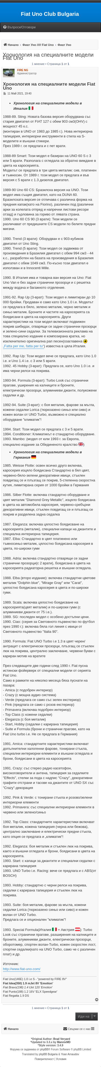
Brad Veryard (61, 1038)
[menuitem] (19, 27)
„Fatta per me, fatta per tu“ (23, 346)
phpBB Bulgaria (48, 1054)
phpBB (44, 1049)
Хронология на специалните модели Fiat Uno (48, 56)
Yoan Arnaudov (70, 1054)
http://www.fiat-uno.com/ (21, 969)
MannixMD (64, 1042)
